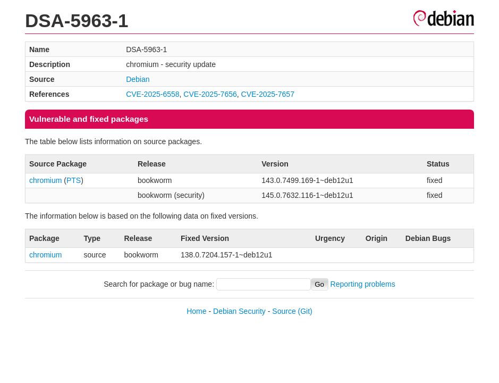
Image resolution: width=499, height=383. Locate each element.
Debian (137, 79)
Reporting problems (363, 284)
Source (283, 311)
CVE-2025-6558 (152, 94)
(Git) (305, 311)
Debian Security (239, 311)
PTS (73, 180)
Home (196, 311)
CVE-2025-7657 (267, 94)
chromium (45, 180)
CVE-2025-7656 (209, 94)
